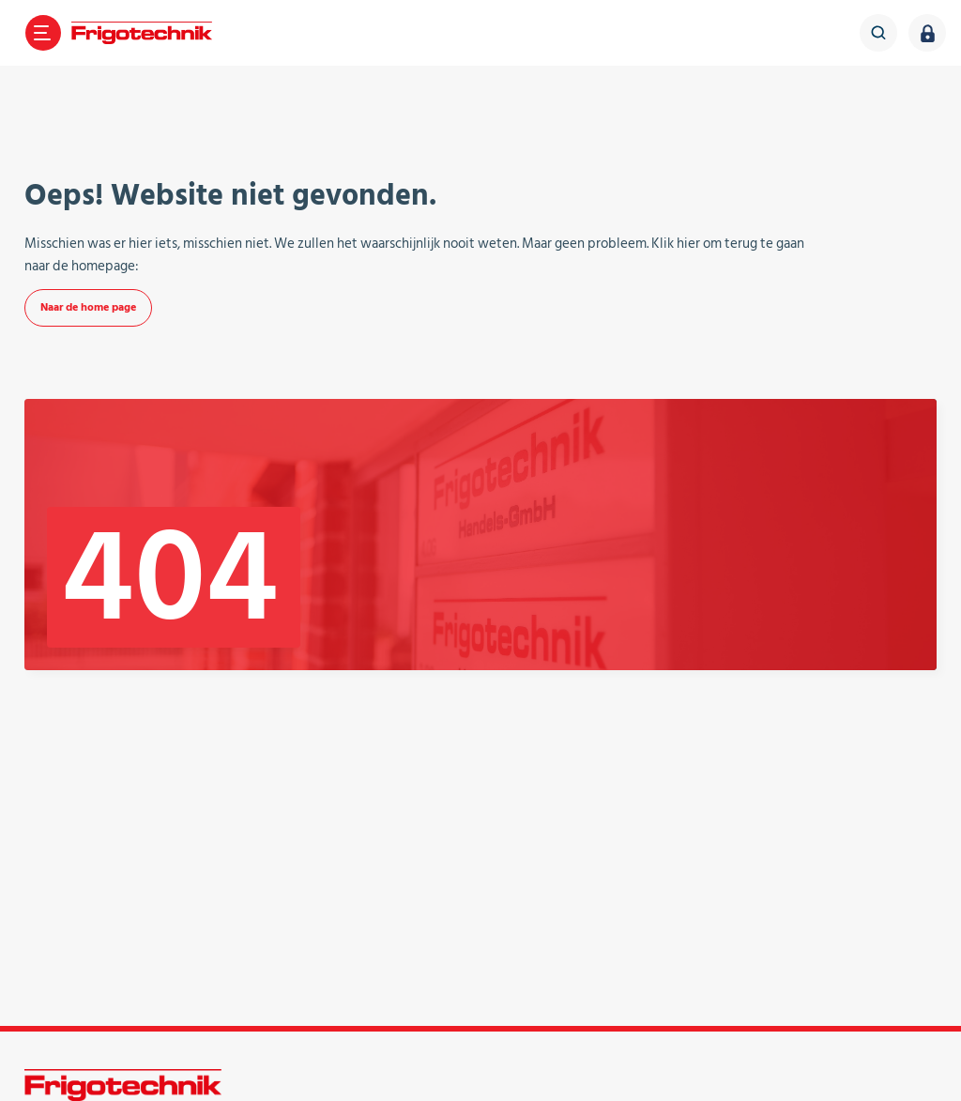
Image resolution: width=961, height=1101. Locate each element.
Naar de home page (88, 307)
